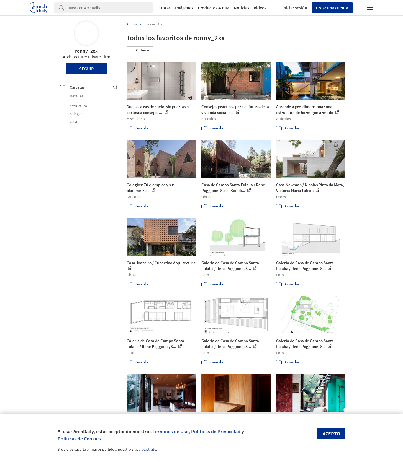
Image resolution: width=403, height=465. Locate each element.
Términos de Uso (171, 431)
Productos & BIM (213, 8)
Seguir (86, 68)
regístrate (148, 449)
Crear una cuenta (332, 8)
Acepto (331, 433)
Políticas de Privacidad (215, 431)
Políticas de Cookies (79, 438)
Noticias (241, 8)
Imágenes (184, 8)
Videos (260, 8)
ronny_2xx (86, 51)
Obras (165, 8)
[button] (140, 50)
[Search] (111, 7)
